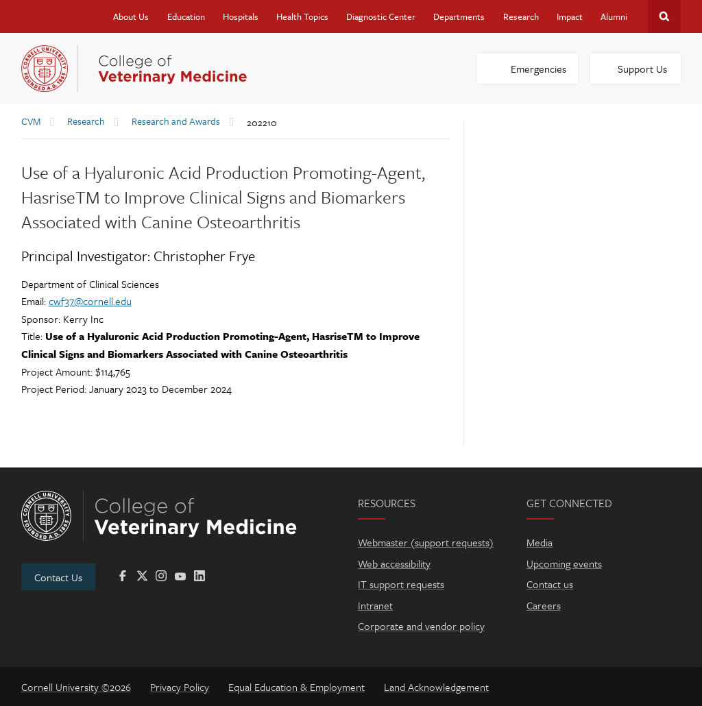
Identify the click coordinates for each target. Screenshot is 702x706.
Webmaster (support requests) (426, 542)
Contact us (549, 584)
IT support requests (401, 584)
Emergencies (538, 68)
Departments (459, 16)
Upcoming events (564, 563)
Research (521, 16)
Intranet (375, 605)
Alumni (614, 16)
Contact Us (58, 577)
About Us (131, 16)
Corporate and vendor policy (421, 625)
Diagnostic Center (380, 16)
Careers (543, 605)
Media (539, 542)
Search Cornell (664, 16)
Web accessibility (394, 563)
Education (186, 16)
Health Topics (302, 16)
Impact (570, 16)
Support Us (642, 68)
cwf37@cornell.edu (90, 300)
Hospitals (240, 16)
